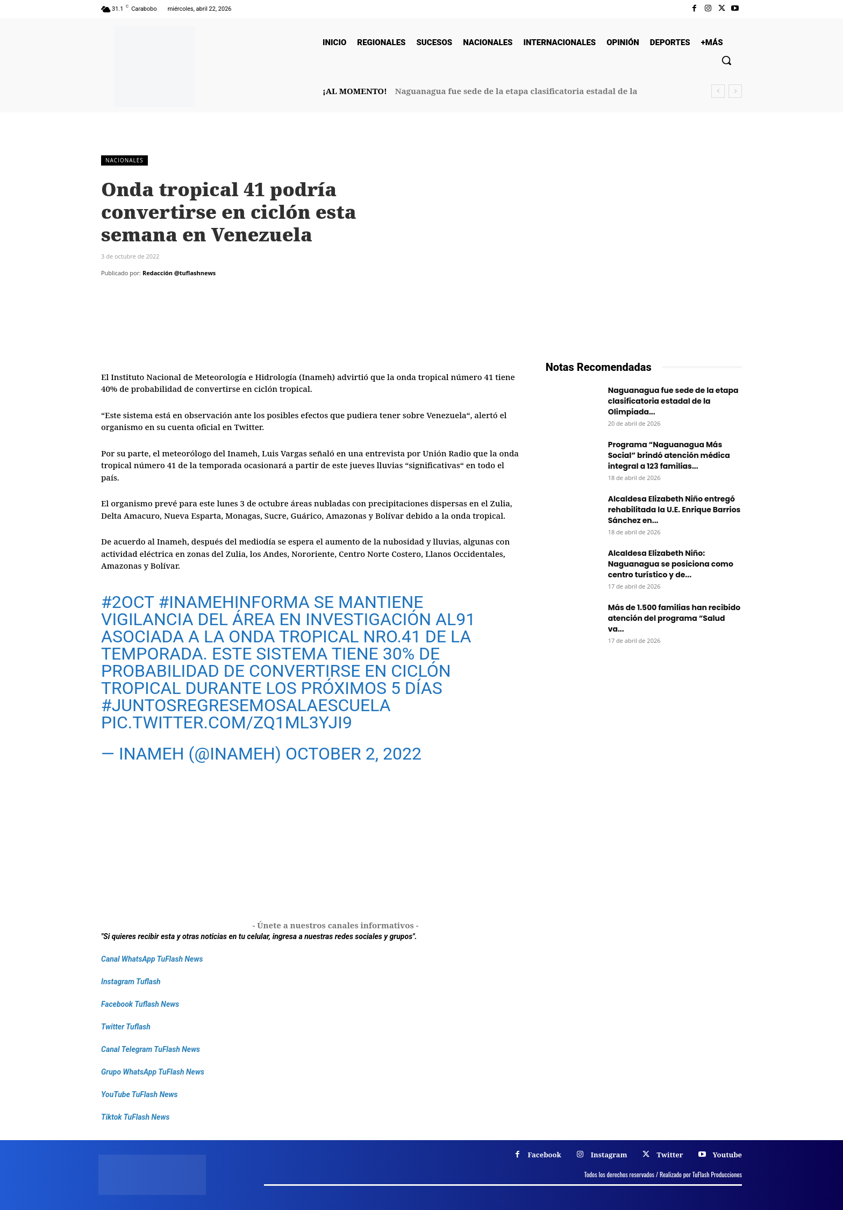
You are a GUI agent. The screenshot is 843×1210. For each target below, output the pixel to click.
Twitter (669, 1154)
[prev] (718, 91)
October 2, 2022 (353, 753)
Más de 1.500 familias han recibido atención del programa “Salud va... (674, 618)
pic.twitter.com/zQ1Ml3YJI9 (226, 722)
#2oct (127, 602)
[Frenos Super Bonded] (644, 786)
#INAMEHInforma (233, 602)
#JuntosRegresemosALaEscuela (246, 705)
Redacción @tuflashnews (179, 273)
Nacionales (124, 160)
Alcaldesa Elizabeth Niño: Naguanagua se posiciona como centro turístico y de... (670, 564)
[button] (726, 60)
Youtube (727, 1154)
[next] (735, 91)
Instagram (609, 1154)
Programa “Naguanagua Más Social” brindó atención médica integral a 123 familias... (669, 455)
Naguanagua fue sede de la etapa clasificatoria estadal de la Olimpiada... (673, 401)
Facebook (544, 1154)
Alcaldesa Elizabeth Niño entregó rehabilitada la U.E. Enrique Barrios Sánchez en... (674, 509)
